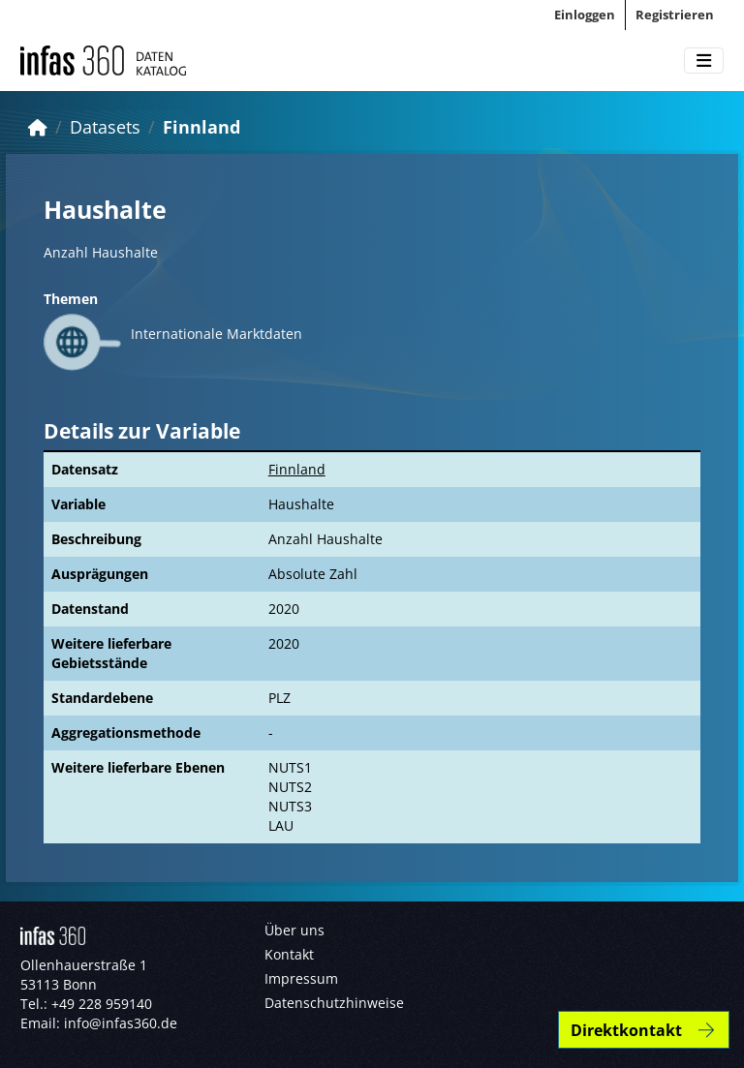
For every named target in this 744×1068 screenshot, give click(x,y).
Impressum (301, 978)
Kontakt (289, 954)
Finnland (201, 126)
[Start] (37, 126)
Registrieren (675, 14)
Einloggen (584, 14)
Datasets (105, 126)
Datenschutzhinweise (334, 1002)
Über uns (294, 930)
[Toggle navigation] (704, 61)
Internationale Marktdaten (216, 333)
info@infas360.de (120, 1023)
